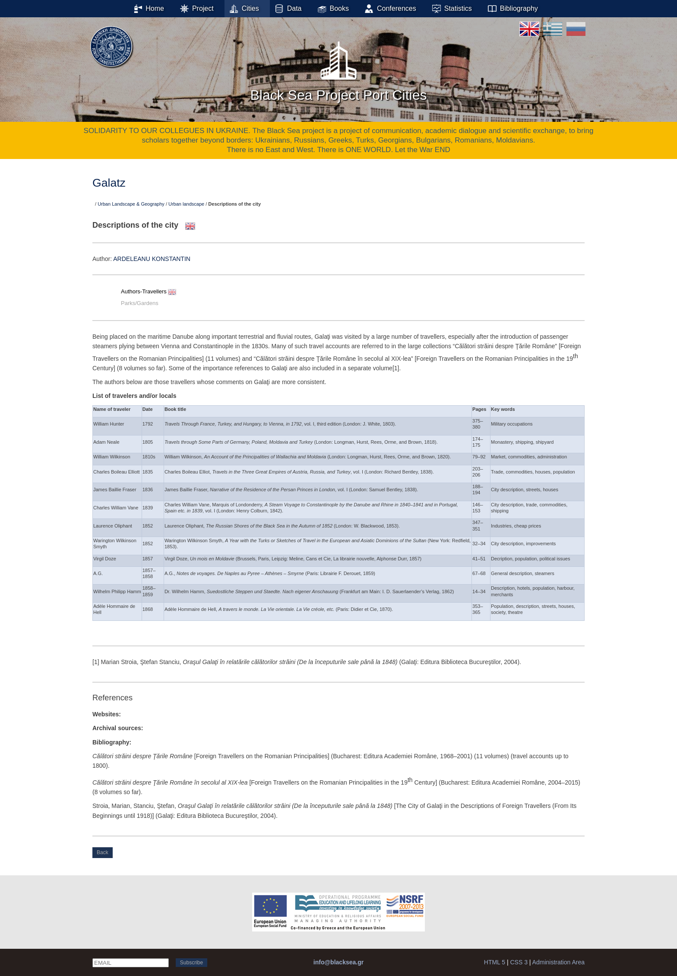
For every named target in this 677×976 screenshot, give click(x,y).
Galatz (109, 182)
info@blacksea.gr (338, 962)
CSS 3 (518, 962)
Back (102, 852)
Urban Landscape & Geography (131, 204)
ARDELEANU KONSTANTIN (151, 258)
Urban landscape (186, 204)
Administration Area (558, 962)
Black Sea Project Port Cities (338, 69)
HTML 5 (494, 962)
